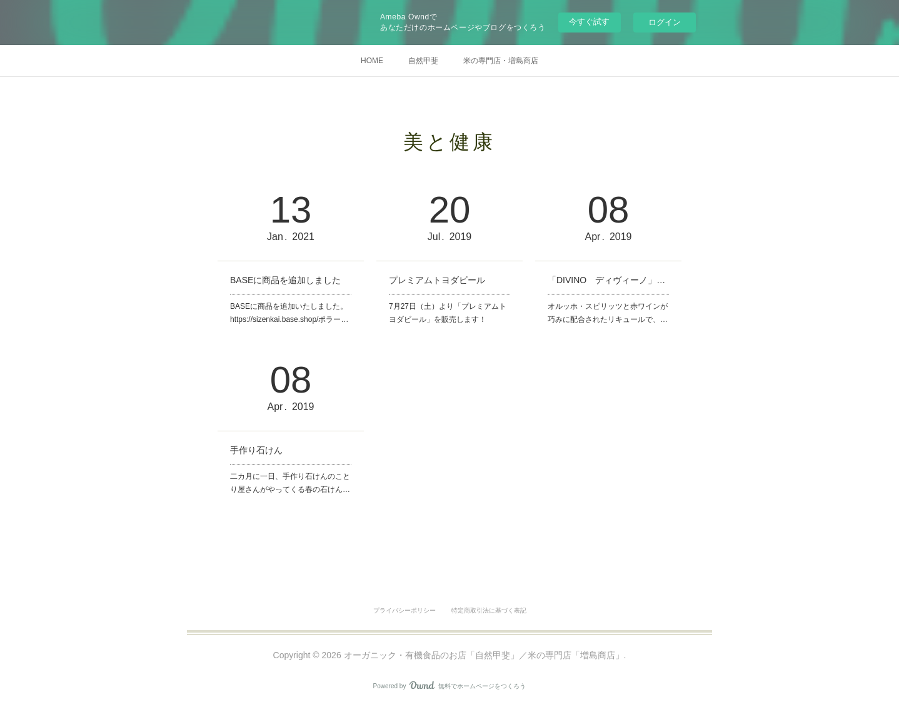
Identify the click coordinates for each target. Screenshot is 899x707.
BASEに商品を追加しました (285, 280)
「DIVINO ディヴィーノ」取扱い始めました (608, 280)
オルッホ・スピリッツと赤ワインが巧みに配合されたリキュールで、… (608, 313)
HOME (372, 60)
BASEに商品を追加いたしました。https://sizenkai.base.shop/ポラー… (289, 313)
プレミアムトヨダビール (437, 280)
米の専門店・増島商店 (500, 60)
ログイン (664, 22)
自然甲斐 (423, 60)
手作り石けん (256, 450)
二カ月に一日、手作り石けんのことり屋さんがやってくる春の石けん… (290, 483)
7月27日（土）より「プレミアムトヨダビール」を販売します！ (447, 313)
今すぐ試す (589, 21)
